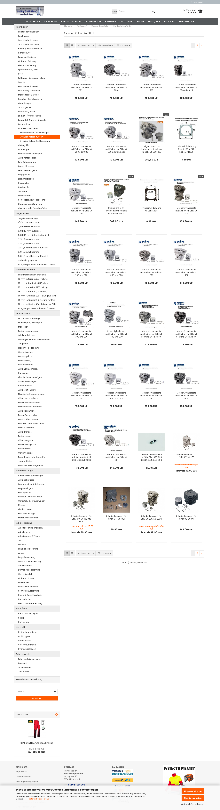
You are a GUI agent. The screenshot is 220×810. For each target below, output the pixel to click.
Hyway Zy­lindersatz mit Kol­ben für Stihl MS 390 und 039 (116, 342)
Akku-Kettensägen (27, 165)
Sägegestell (24, 182)
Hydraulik (169, 21)
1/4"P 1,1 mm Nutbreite (29, 230)
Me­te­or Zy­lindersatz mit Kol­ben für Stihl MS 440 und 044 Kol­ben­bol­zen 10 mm (151, 342)
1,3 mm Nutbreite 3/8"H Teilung (33, 290)
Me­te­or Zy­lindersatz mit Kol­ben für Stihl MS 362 (186, 280)
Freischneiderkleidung (28, 355)
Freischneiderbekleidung (30, 611)
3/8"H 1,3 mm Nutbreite (29, 238)
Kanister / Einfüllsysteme (30, 106)
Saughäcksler (24, 456)
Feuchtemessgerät (27, 178)
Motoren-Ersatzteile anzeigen (34, 140)
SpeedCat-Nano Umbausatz (32, 127)
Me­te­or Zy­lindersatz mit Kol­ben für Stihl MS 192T (81, 95)
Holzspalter (23, 190)
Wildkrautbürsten (26, 343)
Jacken (21, 560)
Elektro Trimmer (26, 435)
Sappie (21, 90)
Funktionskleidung (27, 64)
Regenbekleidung (26, 565)
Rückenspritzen (25, 364)
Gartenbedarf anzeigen (29, 326)
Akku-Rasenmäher (27, 418)
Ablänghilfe (23, 153)
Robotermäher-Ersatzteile (31, 431)
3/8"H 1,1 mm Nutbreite (29, 234)
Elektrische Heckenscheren (31, 402)
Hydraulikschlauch (27, 656)
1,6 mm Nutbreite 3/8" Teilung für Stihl (36, 307)
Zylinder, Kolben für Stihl (31, 144)
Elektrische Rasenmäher (30, 414)
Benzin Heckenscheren (29, 410)
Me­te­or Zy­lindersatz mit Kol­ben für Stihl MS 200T (116, 95)
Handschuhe (24, 60)
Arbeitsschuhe (25, 573)
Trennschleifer (25, 469)
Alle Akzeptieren (193, 791)
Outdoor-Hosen (26, 586)
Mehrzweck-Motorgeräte (30, 473)
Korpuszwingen (25, 496)
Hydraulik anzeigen (27, 639)
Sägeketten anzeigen (28, 226)
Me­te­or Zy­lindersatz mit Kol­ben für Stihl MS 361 (151, 280)
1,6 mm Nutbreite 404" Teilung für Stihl (37, 311)
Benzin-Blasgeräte (27, 452)
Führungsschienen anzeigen (32, 282)
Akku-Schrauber (26, 487)
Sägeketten (50, 21)
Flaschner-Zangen (27, 521)
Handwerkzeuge (114, 21)
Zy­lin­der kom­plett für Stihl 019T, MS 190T (116, 525)
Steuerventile (24, 648)
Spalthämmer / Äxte (28, 77)
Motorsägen (24, 157)
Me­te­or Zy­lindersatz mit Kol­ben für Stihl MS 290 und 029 (81, 280)
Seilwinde (22, 199)
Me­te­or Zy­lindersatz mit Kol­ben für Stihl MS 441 (81, 403)
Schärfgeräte (24, 115)
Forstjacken (23, 43)
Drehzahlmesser (26, 174)
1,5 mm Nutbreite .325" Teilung (33, 295)
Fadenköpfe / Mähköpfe (30, 330)
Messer (21, 512)
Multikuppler (24, 644)
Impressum (21, 779)
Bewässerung (24, 368)
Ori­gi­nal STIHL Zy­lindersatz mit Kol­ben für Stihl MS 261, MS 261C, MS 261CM (116, 218)
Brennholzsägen (26, 186)
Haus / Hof (154, 21)
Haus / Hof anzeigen (28, 621)
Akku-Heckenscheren (28, 406)
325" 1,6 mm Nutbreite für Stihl (33, 255)
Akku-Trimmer (25, 439)
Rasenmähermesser (28, 427)
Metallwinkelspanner (28, 525)
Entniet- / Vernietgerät (29, 123)
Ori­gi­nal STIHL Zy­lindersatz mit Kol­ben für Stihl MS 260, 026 (151, 157)
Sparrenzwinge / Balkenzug (31, 491)
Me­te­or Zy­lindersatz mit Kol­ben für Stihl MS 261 (81, 218)
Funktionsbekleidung (28, 556)
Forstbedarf (33, 21)
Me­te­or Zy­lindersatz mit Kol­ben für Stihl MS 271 (186, 218)
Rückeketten (24, 203)
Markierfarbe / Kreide (28, 102)
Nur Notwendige (193, 798)
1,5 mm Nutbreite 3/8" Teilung (32, 299)
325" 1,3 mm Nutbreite (28, 247)
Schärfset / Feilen (26, 119)
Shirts (21, 548)
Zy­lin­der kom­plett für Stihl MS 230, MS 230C (151, 525)
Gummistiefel (25, 581)
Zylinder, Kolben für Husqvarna (35, 148)
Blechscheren (25, 517)
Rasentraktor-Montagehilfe (31, 465)
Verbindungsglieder (27, 268)
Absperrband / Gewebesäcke (32, 216)
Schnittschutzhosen (28, 47)
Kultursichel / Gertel (28, 94)
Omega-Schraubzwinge (30, 504)
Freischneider (24, 444)
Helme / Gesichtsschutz (30, 56)
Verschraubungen (27, 652)
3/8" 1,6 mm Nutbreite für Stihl (33, 264)
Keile (20, 81)
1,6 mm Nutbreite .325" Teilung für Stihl (37, 303)
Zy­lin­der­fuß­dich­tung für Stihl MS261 (151, 217)
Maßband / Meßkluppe (29, 98)
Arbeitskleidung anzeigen (30, 535)
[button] (67, 53)
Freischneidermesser (28, 339)
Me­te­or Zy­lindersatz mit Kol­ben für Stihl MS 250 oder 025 (186, 95)
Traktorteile (23, 679)
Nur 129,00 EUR (36, 758)
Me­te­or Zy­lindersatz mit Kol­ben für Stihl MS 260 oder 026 (81, 157)
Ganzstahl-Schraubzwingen (31, 508)
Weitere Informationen (192, 804)
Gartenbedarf (93, 21)
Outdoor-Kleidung (27, 69)
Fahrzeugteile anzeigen (29, 666)
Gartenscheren (25, 372)
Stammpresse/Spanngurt (30, 211)
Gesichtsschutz (25, 360)
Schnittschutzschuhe (28, 52)
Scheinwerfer (24, 675)
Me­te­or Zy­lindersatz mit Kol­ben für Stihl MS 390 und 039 (81, 342)
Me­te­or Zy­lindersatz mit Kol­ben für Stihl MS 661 (116, 465)
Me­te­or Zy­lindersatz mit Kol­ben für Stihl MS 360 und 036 (116, 280)
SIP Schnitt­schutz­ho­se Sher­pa (36, 750)
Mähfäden (23, 334)
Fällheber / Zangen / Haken (31, 85)
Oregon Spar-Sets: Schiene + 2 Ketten (36, 272)
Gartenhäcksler (25, 460)
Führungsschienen (71, 21)
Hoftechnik (23, 629)
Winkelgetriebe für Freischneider (34, 347)
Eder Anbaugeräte (27, 169)
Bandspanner (24, 500)
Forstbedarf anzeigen (28, 39)
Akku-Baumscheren (28, 376)
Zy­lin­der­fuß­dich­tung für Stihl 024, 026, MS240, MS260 (186, 157)
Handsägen (23, 381)
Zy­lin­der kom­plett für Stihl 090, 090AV (186, 525)
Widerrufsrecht (23, 784)
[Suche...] (114, 11)
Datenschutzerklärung (39, 799)
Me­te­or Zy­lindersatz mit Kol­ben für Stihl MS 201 (151, 95)
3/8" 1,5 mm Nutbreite (28, 259)
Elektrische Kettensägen (30, 161)
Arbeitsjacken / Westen (29, 544)
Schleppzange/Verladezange (32, 207)
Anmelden (37, 706)
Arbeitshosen (24, 539)
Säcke (21, 625)
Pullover (22, 552)
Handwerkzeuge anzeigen (30, 483)
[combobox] (86, 53)
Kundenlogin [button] (197, 2)
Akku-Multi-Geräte (27, 397)
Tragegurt (23, 351)
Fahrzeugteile (186, 21)
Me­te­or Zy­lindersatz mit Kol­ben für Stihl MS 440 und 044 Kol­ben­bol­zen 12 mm (186, 342)
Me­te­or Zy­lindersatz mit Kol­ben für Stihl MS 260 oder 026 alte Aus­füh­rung (116, 157)
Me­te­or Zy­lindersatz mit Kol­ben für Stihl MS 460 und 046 (116, 403)
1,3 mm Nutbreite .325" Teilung (33, 286)
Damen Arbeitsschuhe (29, 577)
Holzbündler (24, 195)
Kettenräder (24, 132)
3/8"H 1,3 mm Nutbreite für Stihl (33, 243)
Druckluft (22, 671)
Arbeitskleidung (135, 21)
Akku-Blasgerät (25, 448)
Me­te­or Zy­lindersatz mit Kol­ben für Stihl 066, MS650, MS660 (81, 465)
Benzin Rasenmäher (28, 423)
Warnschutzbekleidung (29, 569)
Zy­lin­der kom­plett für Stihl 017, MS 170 (186, 463)
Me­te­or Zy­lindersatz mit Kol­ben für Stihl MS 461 (151, 403)
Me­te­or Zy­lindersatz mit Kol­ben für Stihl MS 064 (186, 403)
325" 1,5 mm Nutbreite (28, 251)
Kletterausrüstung (27, 73)
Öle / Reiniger (24, 111)
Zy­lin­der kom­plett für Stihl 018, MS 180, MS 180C (81, 526)
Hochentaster (25, 393)
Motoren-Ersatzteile (28, 136)
